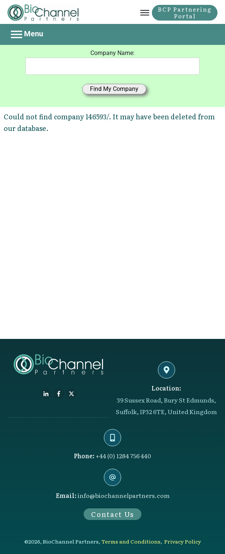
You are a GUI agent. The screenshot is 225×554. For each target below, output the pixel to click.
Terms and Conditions (130, 541)
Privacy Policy (182, 541)
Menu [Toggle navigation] (27, 34)
